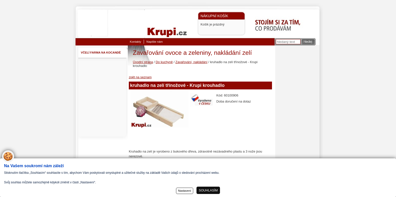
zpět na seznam (140, 77)
